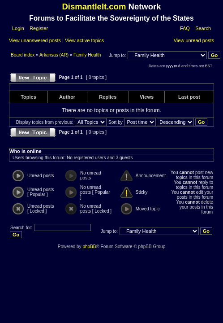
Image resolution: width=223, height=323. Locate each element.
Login (18, 28)
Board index (23, 54)
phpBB (89, 246)
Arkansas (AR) (54, 54)
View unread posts (194, 40)
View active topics (84, 40)
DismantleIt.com (94, 6)
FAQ (185, 28)
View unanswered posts (35, 40)
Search (203, 28)
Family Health (87, 54)
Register (38, 28)
